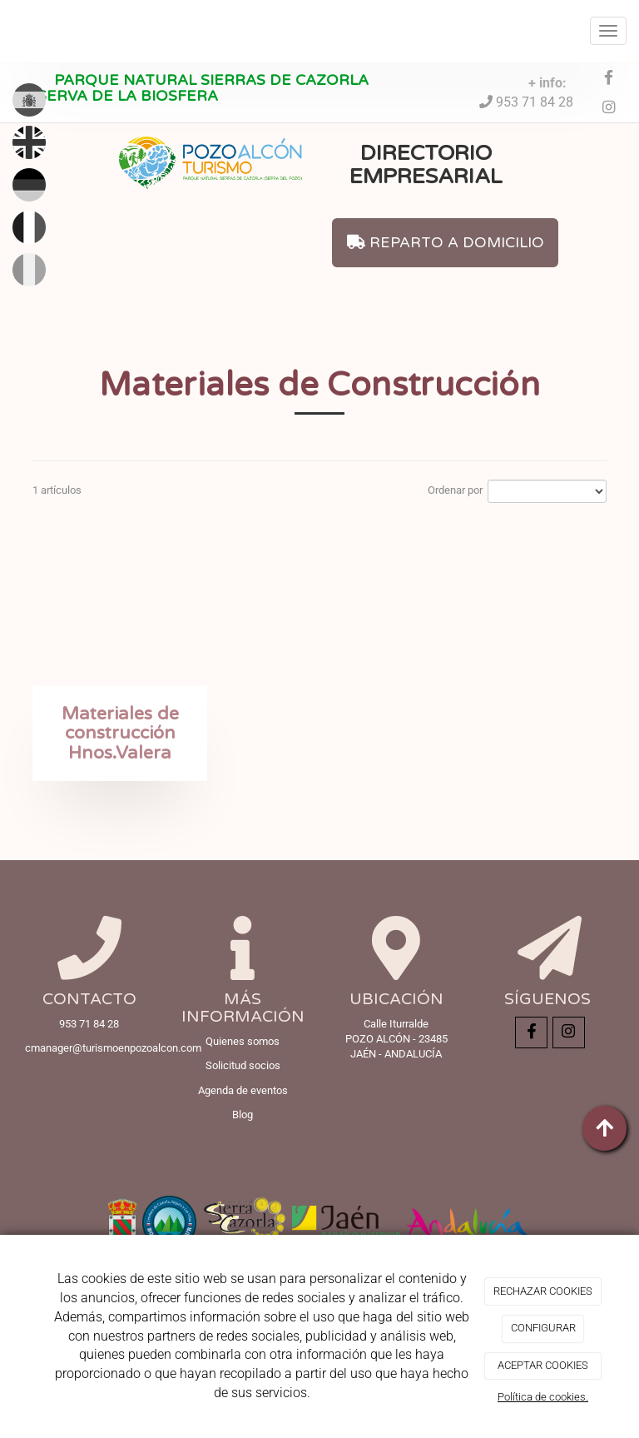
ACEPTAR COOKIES (543, 1365)
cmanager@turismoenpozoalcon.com (113, 1048)
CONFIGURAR (543, 1327)
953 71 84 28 (533, 102)
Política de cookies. (543, 1397)
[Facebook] (609, 78)
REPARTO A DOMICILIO (445, 242)
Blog (242, 1114)
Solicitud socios (243, 1065)
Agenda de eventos (243, 1090)
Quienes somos (243, 1041)
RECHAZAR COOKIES (542, 1291)
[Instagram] (609, 108)
